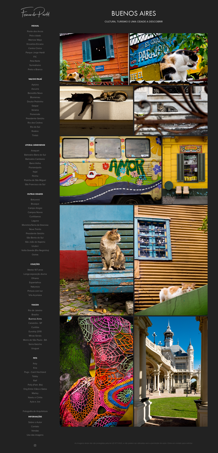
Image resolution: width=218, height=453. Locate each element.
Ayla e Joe (35, 401)
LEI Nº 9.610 (117, 443)
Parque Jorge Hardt (35, 52)
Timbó (35, 135)
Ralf (35, 380)
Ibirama (35, 109)
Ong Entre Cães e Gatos (35, 388)
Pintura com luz (35, 290)
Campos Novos (35, 212)
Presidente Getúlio (35, 118)
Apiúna (35, 84)
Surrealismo (35, 65)
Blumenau (35, 97)
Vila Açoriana (35, 295)
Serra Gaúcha (35, 344)
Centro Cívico (35, 48)
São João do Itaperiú (35, 241)
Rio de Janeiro (35, 310)
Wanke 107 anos (35, 269)
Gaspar (35, 105)
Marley (35, 393)
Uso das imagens (35, 434)
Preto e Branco (35, 69)
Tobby (35, 376)
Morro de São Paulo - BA (35, 339)
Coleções (35, 264)
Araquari (35, 150)
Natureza (35, 286)
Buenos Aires (35, 318)
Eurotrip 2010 (35, 331)
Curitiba (35, 327)
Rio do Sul (35, 126)
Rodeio (35, 131)
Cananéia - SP (35, 322)
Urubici (35, 246)
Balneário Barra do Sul (35, 154)
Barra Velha (35, 163)
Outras (35, 254)
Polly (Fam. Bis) (35, 384)
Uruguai (35, 348)
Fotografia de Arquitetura (35, 411)
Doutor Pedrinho (35, 101)
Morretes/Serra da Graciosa (35, 224)
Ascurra (35, 88)
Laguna (35, 220)
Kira (35, 367)
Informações (35, 417)
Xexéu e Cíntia (35, 397)
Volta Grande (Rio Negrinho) (35, 250)
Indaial (35, 26)
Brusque (35, 203)
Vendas (35, 430)
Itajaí (35, 171)
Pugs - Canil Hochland (35, 372)
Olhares (35, 278)
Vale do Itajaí (35, 79)
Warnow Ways (35, 39)
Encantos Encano (35, 44)
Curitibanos (35, 216)
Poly (35, 363)
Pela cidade (35, 35)
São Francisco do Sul (35, 184)
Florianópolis (35, 167)
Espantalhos (35, 282)
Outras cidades (35, 194)
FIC (35, 56)
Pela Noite (35, 60)
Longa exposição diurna (35, 273)
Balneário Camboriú (35, 158)
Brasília (35, 314)
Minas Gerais (35, 335)
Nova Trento (35, 229)
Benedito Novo (35, 93)
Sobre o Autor (35, 422)
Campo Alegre (35, 208)
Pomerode (35, 114)
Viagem (35, 305)
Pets (35, 358)
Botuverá (35, 199)
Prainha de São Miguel (35, 180)
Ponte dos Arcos (35, 31)
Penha (35, 175)
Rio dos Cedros (35, 122)
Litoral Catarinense (35, 145)
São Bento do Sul (35, 237)
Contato (35, 426)
